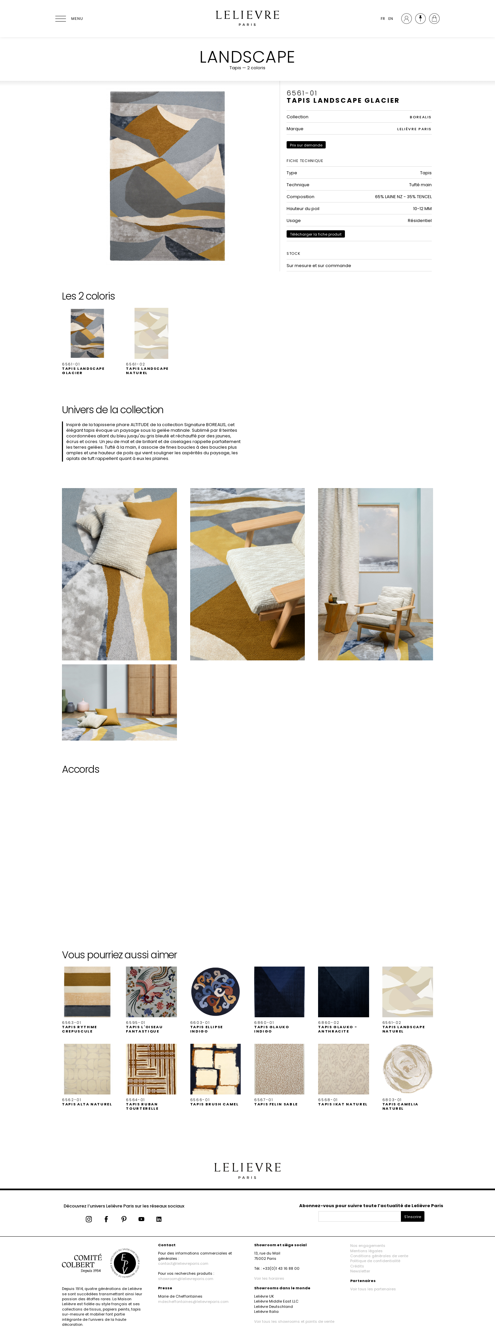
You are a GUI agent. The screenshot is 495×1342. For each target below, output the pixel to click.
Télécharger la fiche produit (316, 234)
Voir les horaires (269, 1278)
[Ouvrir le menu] (68, 18)
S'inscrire (412, 1216)
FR (383, 18)
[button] (87, 341)
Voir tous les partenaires (373, 1289)
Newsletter (360, 1271)
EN (390, 18)
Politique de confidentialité (375, 1260)
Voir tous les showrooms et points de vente (294, 1321)
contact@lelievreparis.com (183, 1263)
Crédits (357, 1266)
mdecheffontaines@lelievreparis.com (193, 1301)
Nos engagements (367, 1245)
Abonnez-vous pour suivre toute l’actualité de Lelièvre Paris (371, 1205)
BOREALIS (421, 117)
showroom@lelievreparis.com (185, 1278)
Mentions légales (366, 1251)
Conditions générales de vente (379, 1255)
